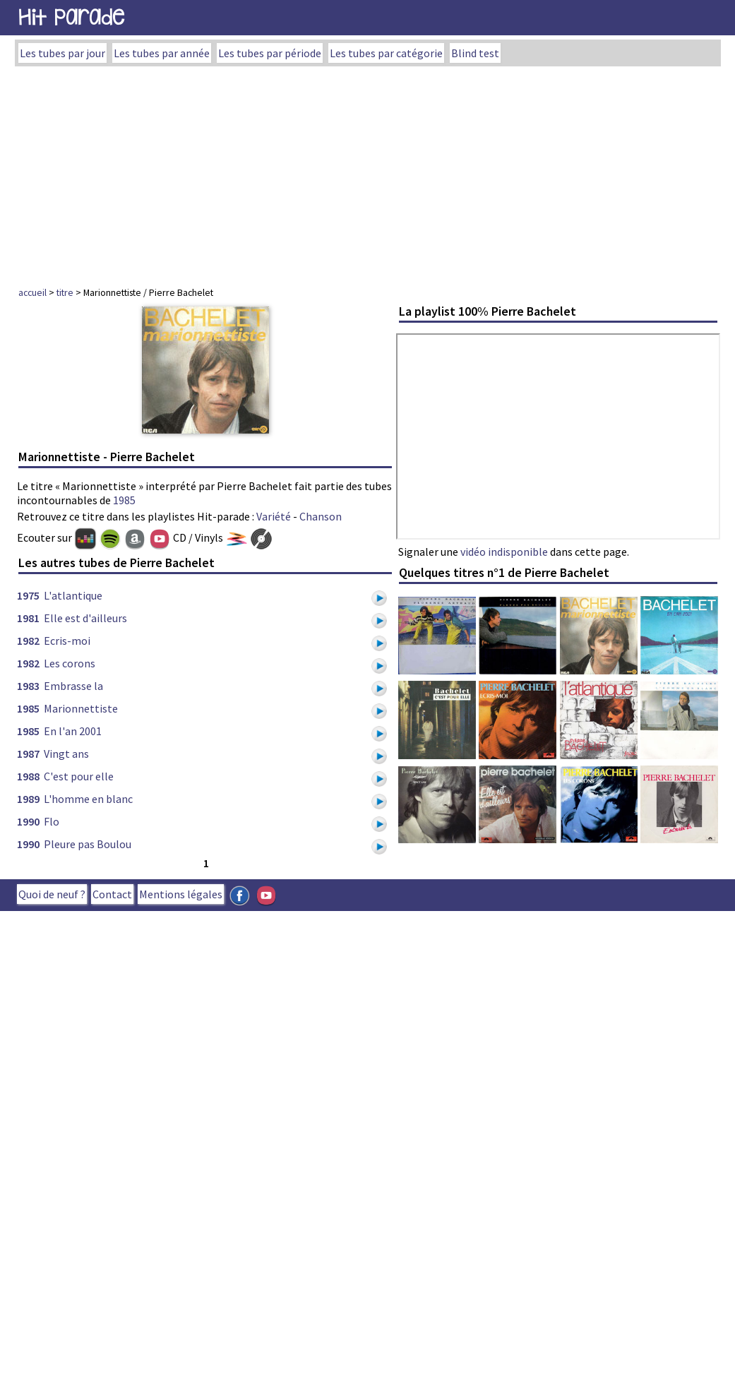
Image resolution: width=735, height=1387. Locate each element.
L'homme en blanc (88, 799)
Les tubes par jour (62, 53)
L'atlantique (73, 595)
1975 (28, 595)
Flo (51, 821)
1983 (28, 686)
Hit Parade (71, 17)
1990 (28, 821)
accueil (32, 292)
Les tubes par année (162, 53)
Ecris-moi (67, 640)
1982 (28, 640)
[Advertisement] (367, 172)
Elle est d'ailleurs (85, 618)
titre (64, 292)
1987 (28, 753)
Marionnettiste (81, 708)
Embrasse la (73, 686)
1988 (28, 776)
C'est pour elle (79, 776)
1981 (28, 618)
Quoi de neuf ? (51, 894)
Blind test (475, 53)
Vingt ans (66, 753)
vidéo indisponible (504, 551)
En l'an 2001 (73, 731)
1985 (124, 500)
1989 (28, 799)
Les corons (69, 663)
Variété (273, 516)
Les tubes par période (269, 53)
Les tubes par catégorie (386, 53)
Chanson (320, 516)
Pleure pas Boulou (87, 844)
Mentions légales (180, 894)
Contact (112, 894)
